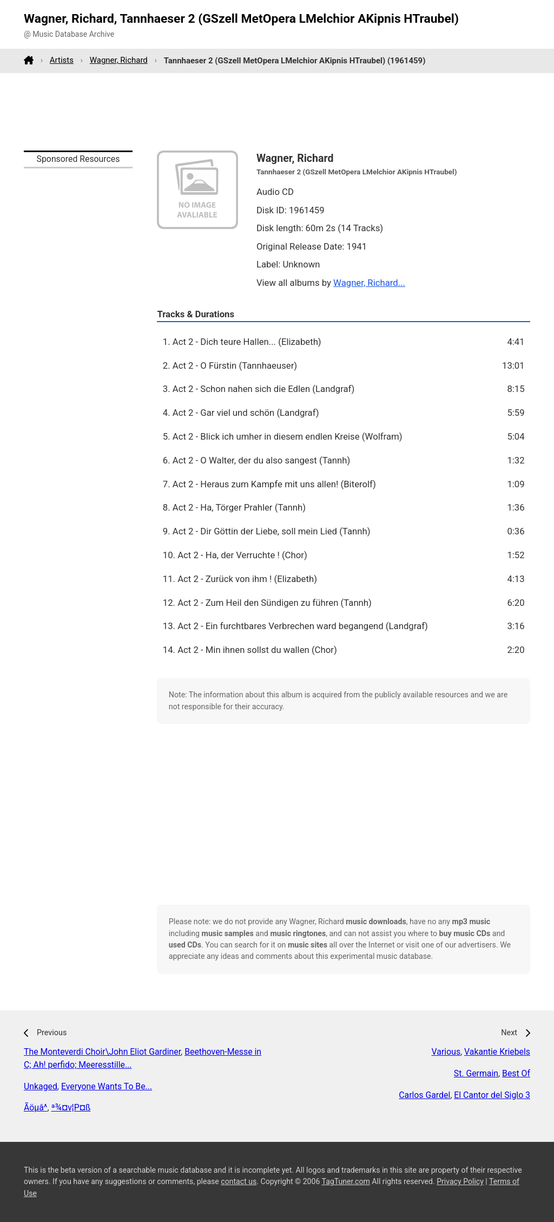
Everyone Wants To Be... (106, 1086)
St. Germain (476, 1073)
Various (446, 1052)
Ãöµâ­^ (35, 1107)
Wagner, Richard (119, 60)
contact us (238, 1181)
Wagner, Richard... (369, 282)
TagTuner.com (346, 1181)
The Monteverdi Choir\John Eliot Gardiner (102, 1052)
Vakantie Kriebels (497, 1052)
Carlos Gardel (424, 1095)
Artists (62, 60)
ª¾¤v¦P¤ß (71, 1107)
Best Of (516, 1073)
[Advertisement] (277, 111)
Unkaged (40, 1086)
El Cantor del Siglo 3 (492, 1095)
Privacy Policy (460, 1181)
